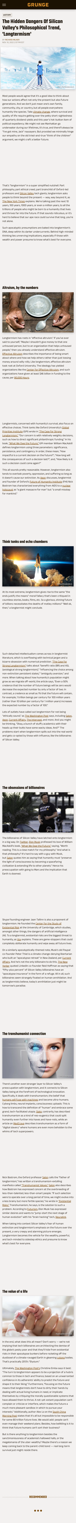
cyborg (61, 1357)
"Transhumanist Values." (34, 1185)
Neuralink (60, 1216)
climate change (41, 111)
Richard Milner (12, 39)
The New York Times (13, 201)
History (7, 15)
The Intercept (34, 719)
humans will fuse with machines (20, 1099)
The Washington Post (36, 715)
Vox (19, 939)
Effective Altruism (12, 353)
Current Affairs (17, 719)
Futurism (32, 1209)
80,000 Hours (21, 377)
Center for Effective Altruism (43, 369)
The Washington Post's (27, 1368)
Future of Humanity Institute (46, 481)
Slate (39, 1111)
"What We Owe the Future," (24, 443)
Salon (69, 715)
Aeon (43, 477)
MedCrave (18, 1123)
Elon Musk (34, 841)
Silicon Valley (27, 193)
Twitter (24, 841)
